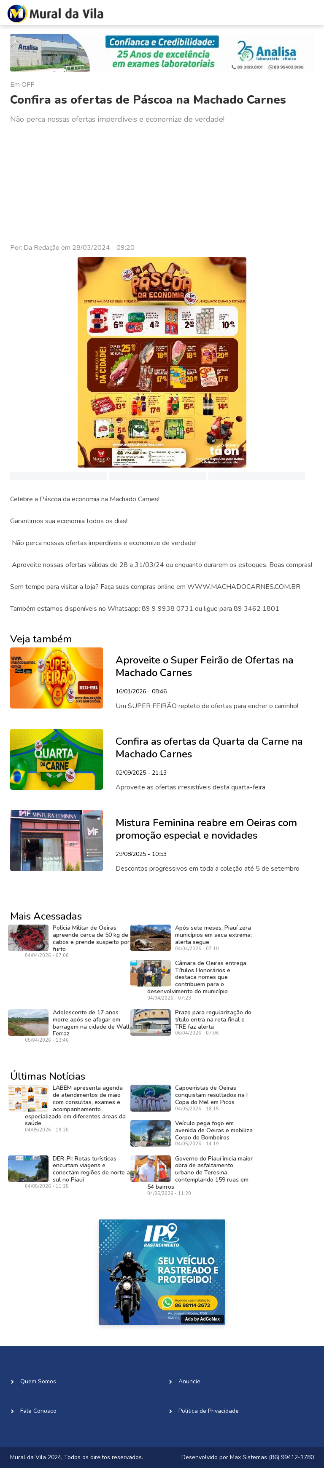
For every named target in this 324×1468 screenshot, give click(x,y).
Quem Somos (38, 1381)
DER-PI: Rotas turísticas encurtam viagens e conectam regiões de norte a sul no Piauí (91, 1169)
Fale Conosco (38, 1411)
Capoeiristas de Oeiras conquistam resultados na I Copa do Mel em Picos (211, 1095)
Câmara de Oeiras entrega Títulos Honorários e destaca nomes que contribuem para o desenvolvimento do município (196, 977)
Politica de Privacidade (208, 1411)
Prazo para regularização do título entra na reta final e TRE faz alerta (213, 1019)
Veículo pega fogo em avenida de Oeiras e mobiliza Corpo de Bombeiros (214, 1130)
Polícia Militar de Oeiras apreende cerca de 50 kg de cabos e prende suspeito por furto (91, 938)
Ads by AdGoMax (202, 1319)
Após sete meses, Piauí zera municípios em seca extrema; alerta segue (213, 935)
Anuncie (189, 1381)
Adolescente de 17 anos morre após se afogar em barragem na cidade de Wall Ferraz (91, 1022)
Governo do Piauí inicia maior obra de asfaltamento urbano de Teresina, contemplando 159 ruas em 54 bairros (200, 1173)
